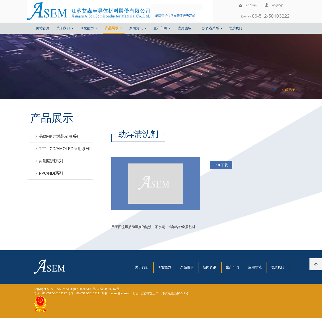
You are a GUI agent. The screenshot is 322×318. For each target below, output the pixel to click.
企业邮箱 (251, 5)
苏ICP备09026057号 (106, 288)
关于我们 (141, 267)
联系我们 (277, 267)
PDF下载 (221, 165)
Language (274, 5)
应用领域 (255, 267)
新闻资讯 (209, 267)
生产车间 (232, 267)
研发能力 (164, 267)
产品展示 (288, 89)
